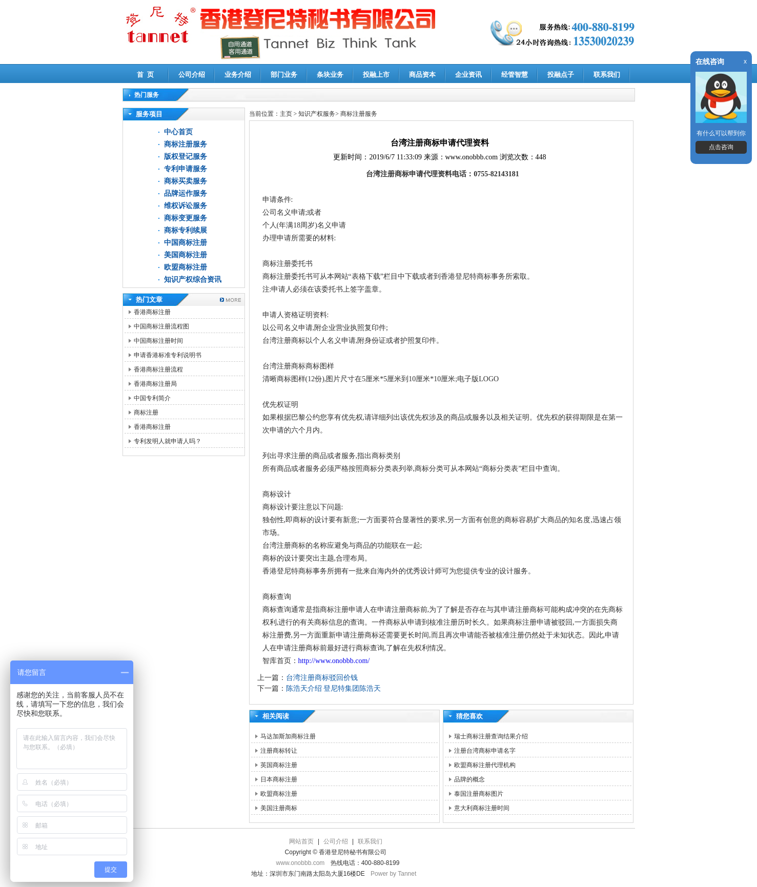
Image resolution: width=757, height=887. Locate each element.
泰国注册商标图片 (478, 793)
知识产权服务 (316, 113)
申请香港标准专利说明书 (167, 355)
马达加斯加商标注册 (288, 736)
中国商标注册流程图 (161, 326)
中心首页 (178, 132)
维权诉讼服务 (185, 206)
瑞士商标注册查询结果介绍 (491, 736)
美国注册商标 (278, 808)
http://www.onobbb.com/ (334, 661)
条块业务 (330, 74)
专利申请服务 (185, 169)
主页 (286, 113)
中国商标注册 (185, 242)
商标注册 (146, 412)
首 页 (145, 74)
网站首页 (301, 841)
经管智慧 (514, 74)
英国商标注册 (278, 765)
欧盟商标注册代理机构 (485, 765)
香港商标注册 (152, 312)
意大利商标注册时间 (481, 808)
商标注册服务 (185, 144)
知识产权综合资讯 (192, 279)
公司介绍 (191, 74)
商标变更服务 (185, 218)
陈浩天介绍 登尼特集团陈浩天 (333, 688)
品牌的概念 (469, 779)
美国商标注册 (185, 255)
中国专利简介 (152, 398)
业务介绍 (237, 74)
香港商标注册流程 (158, 369)
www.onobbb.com (300, 863)
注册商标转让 (278, 750)
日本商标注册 (278, 779)
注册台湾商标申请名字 (485, 750)
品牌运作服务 (185, 193)
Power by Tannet (393, 873)
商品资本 (422, 74)
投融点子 (560, 74)
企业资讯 (468, 74)
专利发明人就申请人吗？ (167, 441)
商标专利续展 (185, 230)
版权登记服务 (185, 156)
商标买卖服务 (185, 181)
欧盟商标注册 (185, 267)
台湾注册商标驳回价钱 (322, 678)
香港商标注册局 (155, 383)
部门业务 (284, 74)
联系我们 (607, 74)
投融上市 (376, 74)
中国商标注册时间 (158, 340)
